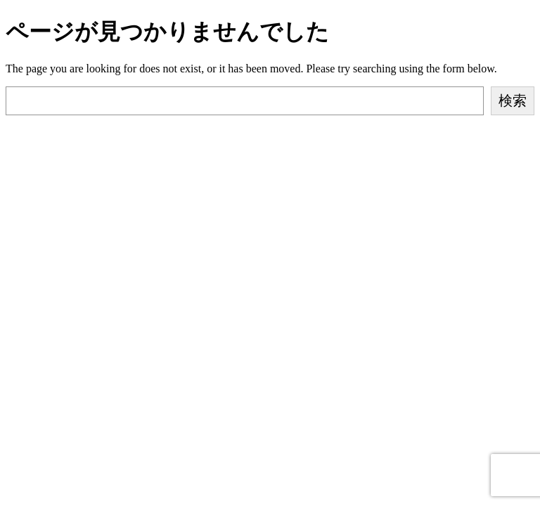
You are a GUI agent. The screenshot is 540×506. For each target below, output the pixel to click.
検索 (513, 100)
